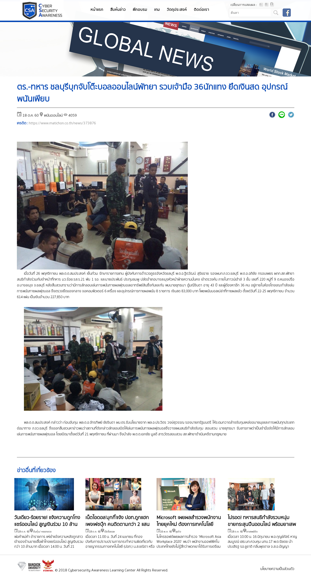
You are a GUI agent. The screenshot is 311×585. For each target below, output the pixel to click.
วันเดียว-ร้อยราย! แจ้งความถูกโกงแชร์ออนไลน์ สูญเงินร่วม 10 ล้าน (47, 521)
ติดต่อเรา (201, 9)
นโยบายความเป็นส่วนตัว (277, 569)
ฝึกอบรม (140, 9)
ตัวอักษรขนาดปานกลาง (267, 5)
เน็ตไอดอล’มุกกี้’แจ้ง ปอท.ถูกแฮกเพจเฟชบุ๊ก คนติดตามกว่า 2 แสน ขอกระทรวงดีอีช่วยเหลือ (117, 525)
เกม (157, 9)
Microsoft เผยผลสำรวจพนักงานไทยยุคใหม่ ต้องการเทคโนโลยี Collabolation (189, 525)
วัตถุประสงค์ (177, 9)
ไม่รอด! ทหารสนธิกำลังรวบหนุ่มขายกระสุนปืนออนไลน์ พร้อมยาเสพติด (262, 525)
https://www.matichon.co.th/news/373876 (62, 123)
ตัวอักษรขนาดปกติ (261, 5)
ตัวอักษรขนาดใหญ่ (272, 5)
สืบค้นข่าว (118, 9)
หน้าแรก (97, 9)
